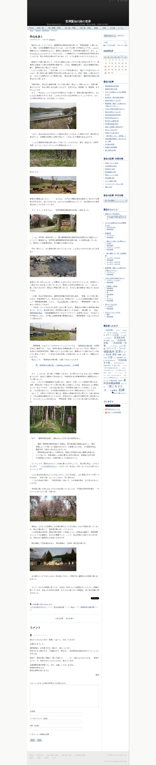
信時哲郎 (120, 357)
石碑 (104, 28)
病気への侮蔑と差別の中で (114, 127)
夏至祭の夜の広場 (111, 89)
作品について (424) (111, 163)
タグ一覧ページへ (120, 393)
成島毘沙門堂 (107, 365)
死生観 (108, 355)
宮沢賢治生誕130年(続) (113, 115)
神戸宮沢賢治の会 (110, 360)
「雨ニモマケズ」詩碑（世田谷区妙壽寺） (118, 1)
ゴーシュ (110, 298)
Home (31, 28)
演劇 (119, 355)
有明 (85, 73)
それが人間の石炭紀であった (115, 109)
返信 (97, 675)
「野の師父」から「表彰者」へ (115, 136)
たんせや (110, 306)
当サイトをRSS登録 (114, 412)
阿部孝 (107, 380)
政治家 (105, 357)
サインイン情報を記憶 (40, 734)
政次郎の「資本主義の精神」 (115, 97)
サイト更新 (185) (111, 181)
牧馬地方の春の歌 (85, 346)
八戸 (115, 357)
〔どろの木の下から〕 (49, 466)
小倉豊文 (113, 390)
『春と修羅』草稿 (54, 28)
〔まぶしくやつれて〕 (118, 373)
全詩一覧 (40, 28)
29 (105, 73)
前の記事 (59, 618)
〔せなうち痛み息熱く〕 (113, 346)
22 (105, 69)
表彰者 (122, 383)
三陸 (110, 357)
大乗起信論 (113, 380)
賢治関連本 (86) (110, 172)
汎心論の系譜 (109, 144)
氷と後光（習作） (116, 365)
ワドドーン (110, 235)
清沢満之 (112, 340)
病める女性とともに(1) (113, 112)
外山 (72, 607)
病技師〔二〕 (110, 373)
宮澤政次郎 (119, 337)
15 (105, 66)
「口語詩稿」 (109, 330)
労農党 (124, 354)
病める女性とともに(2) (113, 100)
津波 (114, 354)
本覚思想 (120, 380)
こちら (94, 48)
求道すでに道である (112, 133)
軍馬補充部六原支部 (112, 86)
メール (120, 28)
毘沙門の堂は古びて (112, 118)
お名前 (32, 711)
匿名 (108, 314)
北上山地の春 (63, 302)
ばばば (109, 243)
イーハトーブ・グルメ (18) (114, 184)
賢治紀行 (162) (110, 169)
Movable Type (120, 761)
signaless (110, 288)
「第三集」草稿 (85, 28)
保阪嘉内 (109, 351)
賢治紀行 (38, 30)
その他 (112, 28)
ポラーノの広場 (112, 335)
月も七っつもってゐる (112, 312)
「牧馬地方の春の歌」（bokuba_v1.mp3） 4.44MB (57, 365)
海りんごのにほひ (111, 130)
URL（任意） (35, 726)
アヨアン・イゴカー (113, 247)
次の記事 (69, 618)
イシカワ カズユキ (113, 258)
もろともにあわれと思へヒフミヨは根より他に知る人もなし (116, 217)
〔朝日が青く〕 (119, 330)
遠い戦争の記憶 (110, 150)
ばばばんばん (111, 227)
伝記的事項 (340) (111, 166)
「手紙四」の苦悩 (111, 286)
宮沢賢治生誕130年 (111, 124)
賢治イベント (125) (111, 175)
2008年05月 (45, 30)
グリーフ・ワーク (116, 348)
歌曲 (96, 28)
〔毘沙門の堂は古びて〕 (119, 363)
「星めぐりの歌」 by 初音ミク (115, 241)
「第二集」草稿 (69, 28)
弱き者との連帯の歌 (112, 121)
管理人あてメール (114, 409)
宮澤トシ (120, 351)
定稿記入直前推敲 (111, 147)
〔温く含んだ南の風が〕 (112, 332)
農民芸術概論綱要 (115, 382)
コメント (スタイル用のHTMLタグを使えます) (48, 683)
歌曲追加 (108, 233)
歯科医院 (121, 346)
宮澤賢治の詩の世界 (78, 21)
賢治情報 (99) (109, 178)
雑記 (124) (108, 187)
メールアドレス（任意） (39, 718)
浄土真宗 (107, 340)
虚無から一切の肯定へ (112, 214)
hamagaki (110, 229)
